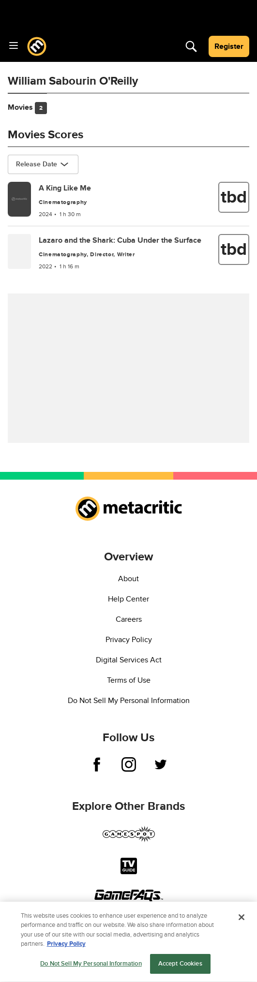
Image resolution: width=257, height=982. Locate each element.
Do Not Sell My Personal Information (129, 700)
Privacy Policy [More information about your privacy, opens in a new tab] (66, 947)
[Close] (241, 920)
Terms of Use (129, 680)
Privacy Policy (129, 640)
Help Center (128, 599)
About (128, 579)
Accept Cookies (180, 966)
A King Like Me (65, 188)
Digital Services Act (129, 660)
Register (228, 46)
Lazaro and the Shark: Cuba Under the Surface (120, 240)
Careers (129, 619)
